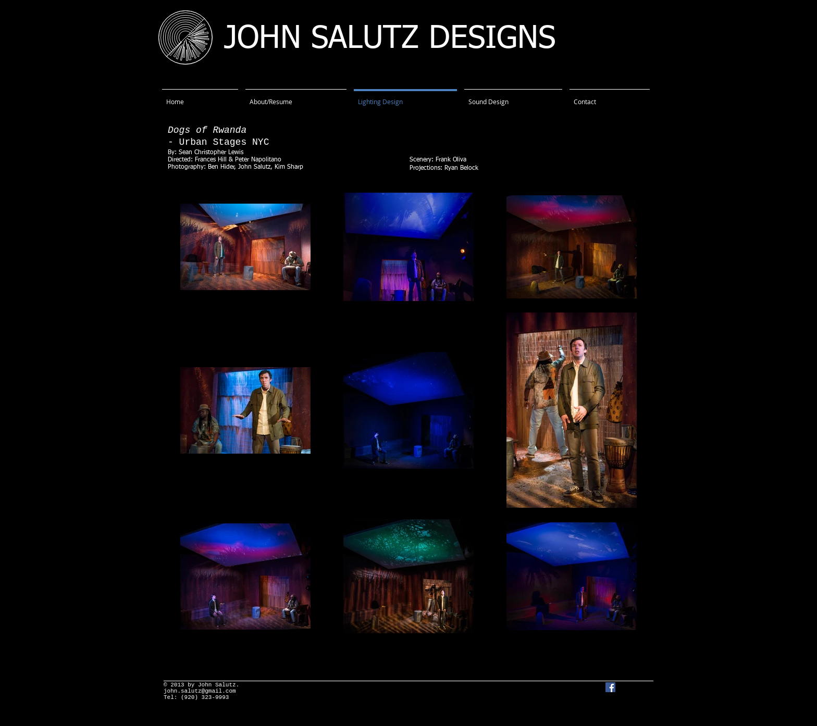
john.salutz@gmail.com (200, 691)
